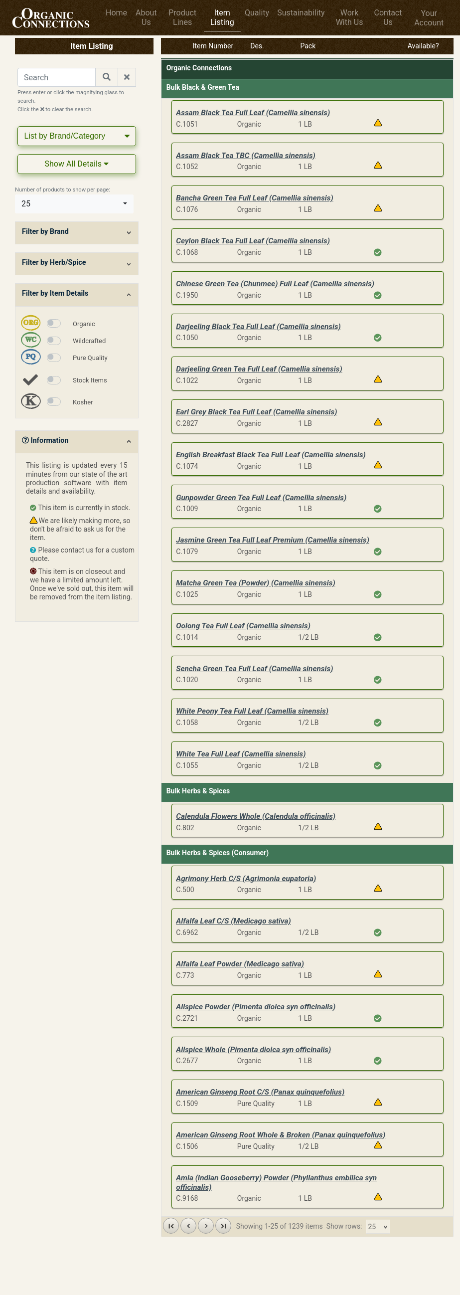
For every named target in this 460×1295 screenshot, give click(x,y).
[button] (171, 1226)
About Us (146, 17)
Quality (257, 12)
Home (116, 12)
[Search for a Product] (56, 77)
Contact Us (388, 17)
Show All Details (77, 164)
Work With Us (349, 17)
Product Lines (182, 17)
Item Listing (222, 17)
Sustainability (300, 12)
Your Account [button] (429, 17)
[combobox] (74, 203)
